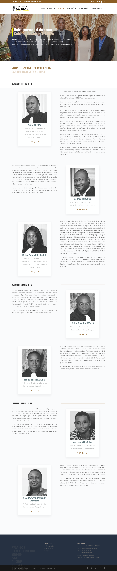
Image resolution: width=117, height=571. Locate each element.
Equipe (48, 551)
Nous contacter (97, 8)
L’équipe (60, 8)
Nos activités (70, 8)
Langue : (92, 2)
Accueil (43, 8)
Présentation (50, 546)
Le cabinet (50, 8)
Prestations (49, 548)
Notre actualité (83, 8)
